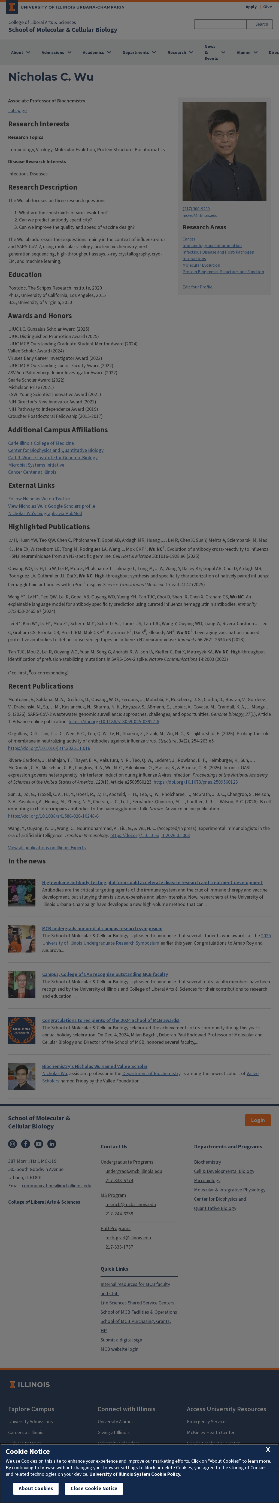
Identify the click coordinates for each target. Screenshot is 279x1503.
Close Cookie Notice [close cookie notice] (94, 1488)
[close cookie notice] (268, 1450)
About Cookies (36, 1488)
